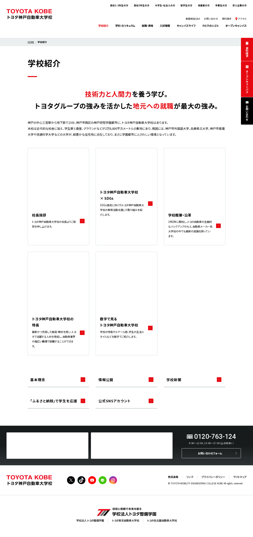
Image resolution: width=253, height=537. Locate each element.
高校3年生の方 (141, 5)
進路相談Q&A (193, 18)
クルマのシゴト (210, 26)
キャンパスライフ (186, 26)
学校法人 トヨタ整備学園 (90, 520)
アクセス (242, 18)
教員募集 (173, 477)
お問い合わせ (247, 113)
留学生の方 (186, 5)
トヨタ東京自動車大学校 (125, 520)
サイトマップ (239, 477)
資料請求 (247, 52)
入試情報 (165, 26)
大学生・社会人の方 (165, 5)
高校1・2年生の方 (119, 5)
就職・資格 (147, 26)
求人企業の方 (239, 5)
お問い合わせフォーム (210, 453)
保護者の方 (204, 5)
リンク (189, 477)
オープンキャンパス (247, 81)
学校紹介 (103, 26)
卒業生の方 (221, 5)
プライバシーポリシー (213, 477)
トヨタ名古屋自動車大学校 (162, 520)
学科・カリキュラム (125, 26)
